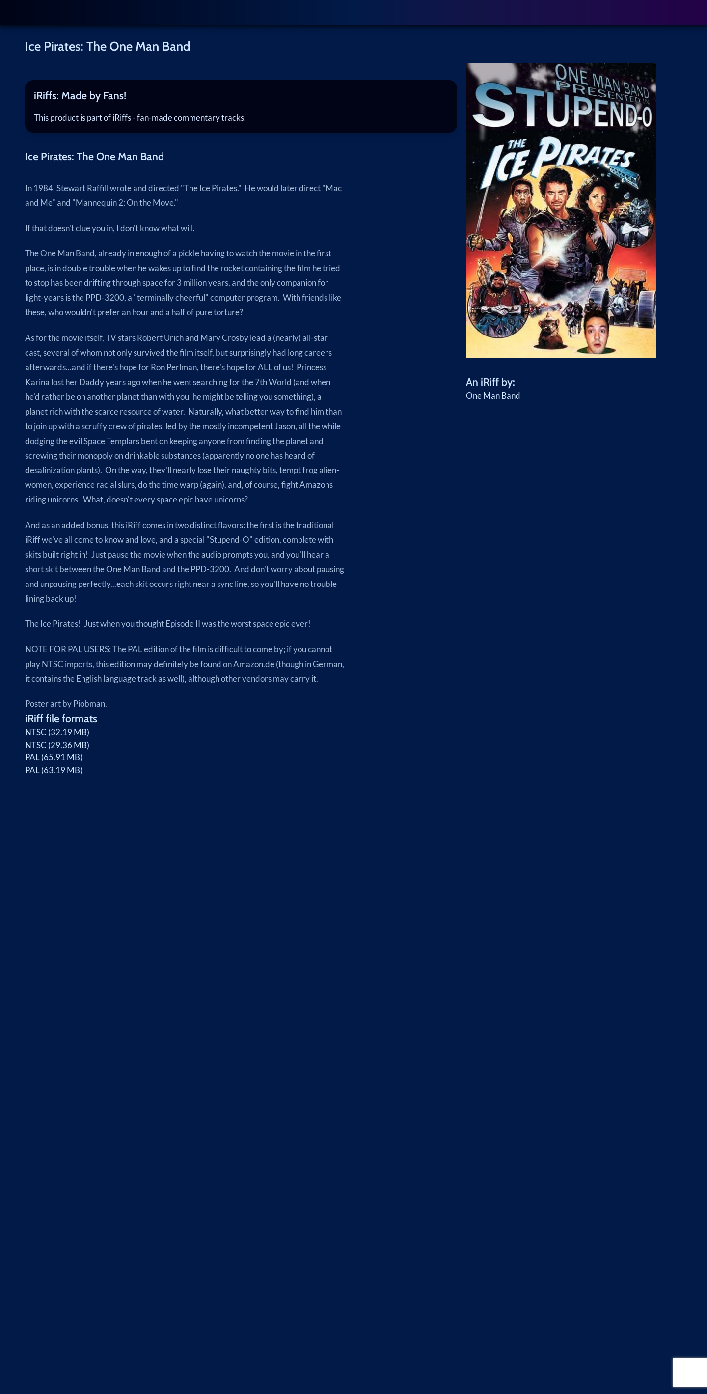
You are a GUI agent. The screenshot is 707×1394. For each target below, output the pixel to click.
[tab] (241, 96)
